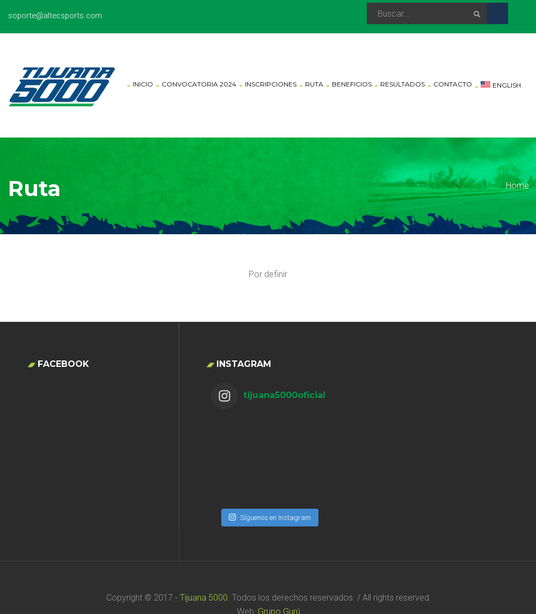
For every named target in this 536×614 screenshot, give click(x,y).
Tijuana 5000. (204, 563)
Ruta (314, 84)
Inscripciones (270, 84)
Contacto (452, 84)
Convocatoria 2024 (199, 84)
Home (517, 185)
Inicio (143, 84)
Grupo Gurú (279, 577)
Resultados (402, 84)
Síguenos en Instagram (269, 460)
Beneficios (352, 84)
